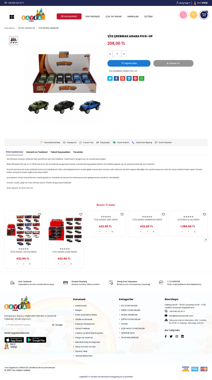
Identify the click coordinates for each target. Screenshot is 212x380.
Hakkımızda (81, 305)
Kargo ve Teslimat (84, 337)
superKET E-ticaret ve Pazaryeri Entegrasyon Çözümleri (106, 376)
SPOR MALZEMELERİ (130, 337)
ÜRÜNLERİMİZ (69, 16)
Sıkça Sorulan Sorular (85, 346)
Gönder (57, 325)
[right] (207, 239)
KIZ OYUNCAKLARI (129, 305)
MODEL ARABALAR (129, 314)
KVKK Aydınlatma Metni (86, 314)
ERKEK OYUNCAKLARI (130, 310)
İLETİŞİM (148, 16)
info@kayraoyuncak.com (179, 315)
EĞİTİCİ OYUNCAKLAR (130, 319)
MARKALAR (133, 16)
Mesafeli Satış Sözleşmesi (87, 342)
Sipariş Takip (81, 351)
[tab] (14, 152)
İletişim (78, 310)
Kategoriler (126, 299)
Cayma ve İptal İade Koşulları (89, 333)
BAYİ (200, 2)
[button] (184, 3)
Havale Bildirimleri (83, 355)
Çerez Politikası (82, 328)
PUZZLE (124, 323)
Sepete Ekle (117, 63)
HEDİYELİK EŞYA (128, 333)
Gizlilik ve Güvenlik (83, 319)
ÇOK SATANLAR (114, 16)
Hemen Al (137, 63)
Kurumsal (79, 299)
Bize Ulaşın (171, 299)
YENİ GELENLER (92, 16)
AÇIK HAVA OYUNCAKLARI (133, 328)
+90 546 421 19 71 (175, 311)
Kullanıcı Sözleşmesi (85, 323)
